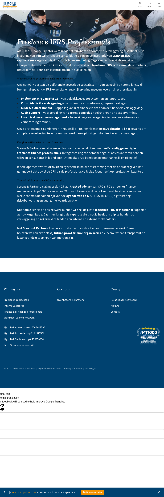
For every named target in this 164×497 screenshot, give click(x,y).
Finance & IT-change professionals (23, 312)
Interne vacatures (14, 306)
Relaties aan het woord (124, 300)
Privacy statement (73, 370)
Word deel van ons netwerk (19, 318)
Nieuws (115, 306)
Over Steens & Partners (70, 300)
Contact (115, 312)
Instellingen (90, 370)
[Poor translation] (2, 409)
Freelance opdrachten (16, 300)
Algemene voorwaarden (49, 370)
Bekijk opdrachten (92, 492)
